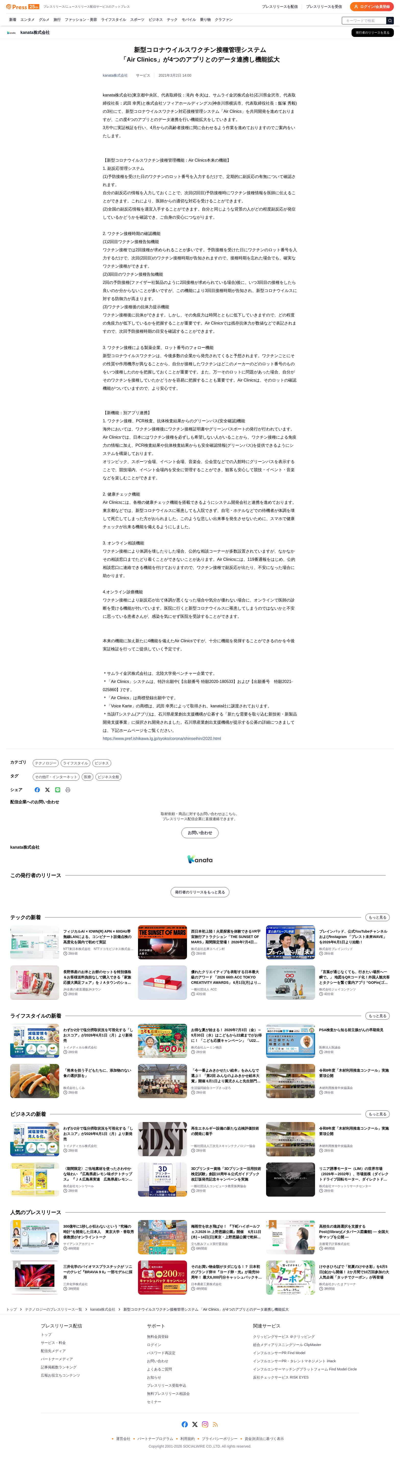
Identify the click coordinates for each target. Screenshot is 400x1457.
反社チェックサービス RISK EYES (281, 1377)
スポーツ (137, 20)
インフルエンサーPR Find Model (279, 1353)
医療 (87, 777)
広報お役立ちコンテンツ (60, 1375)
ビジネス (155, 20)
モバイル (189, 20)
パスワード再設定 (161, 1353)
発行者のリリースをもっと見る (200, 892)
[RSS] (215, 1424)
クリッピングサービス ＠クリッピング (284, 1337)
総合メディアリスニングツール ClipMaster (287, 1345)
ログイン (154, 1345)
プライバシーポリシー (220, 1439)
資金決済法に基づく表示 (264, 1439)
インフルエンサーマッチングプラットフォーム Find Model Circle (305, 1369)
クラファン (224, 20)
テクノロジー (45, 763)
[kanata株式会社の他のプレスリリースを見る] (373, 32)
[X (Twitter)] (47, 789)
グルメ (44, 20)
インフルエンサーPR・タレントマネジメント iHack (294, 1361)
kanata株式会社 (115, 75)
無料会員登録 (157, 1337)
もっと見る (377, 917)
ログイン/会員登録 (372, 7)
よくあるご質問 (159, 1369)
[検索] (390, 20)
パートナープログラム (155, 1439)
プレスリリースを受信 (324, 7)
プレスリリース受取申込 (166, 1385)
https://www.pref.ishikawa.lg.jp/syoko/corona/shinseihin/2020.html (162, 738)
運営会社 (123, 1439)
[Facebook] (37, 789)
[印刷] (67, 789)
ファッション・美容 (81, 20)
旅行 (57, 20)
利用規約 (187, 1439)
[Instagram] (205, 1424)
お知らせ (154, 1377)
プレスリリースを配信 (280, 7)
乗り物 (205, 20)
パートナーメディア (57, 1359)
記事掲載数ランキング (59, 1367)
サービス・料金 (53, 1343)
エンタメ (27, 20)
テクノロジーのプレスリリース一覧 (53, 1309)
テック (172, 20)
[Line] (57, 789)
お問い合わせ (200, 833)
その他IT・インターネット (56, 777)
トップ (11, 1309)
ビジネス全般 (108, 777)
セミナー (154, 1402)
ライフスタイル (113, 20)
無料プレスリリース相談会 (168, 1394)
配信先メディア (53, 1351)
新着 (12, 20)
